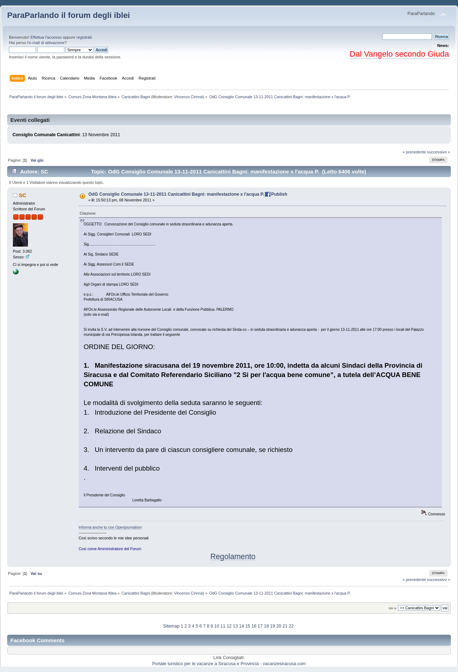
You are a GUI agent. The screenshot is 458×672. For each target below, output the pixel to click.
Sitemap (171, 626)
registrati (84, 37)
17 (260, 626)
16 (254, 626)
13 (235, 626)
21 (284, 626)
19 (272, 626)
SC (22, 195)
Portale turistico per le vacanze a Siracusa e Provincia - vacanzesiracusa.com (229, 663)
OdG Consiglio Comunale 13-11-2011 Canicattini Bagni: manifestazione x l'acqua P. (176, 194)
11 (222, 626)
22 (291, 626)
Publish (279, 194)
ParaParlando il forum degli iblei (68, 15)
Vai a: (392, 608)
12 (229, 626)
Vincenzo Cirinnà (188, 97)
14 (241, 626)
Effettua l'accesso (46, 37)
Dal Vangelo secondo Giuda (399, 53)
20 (278, 626)
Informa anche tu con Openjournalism (110, 527)
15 (247, 626)
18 (266, 626)
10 (216, 626)
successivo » (438, 152)
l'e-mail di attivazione (45, 42)
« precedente (414, 152)
